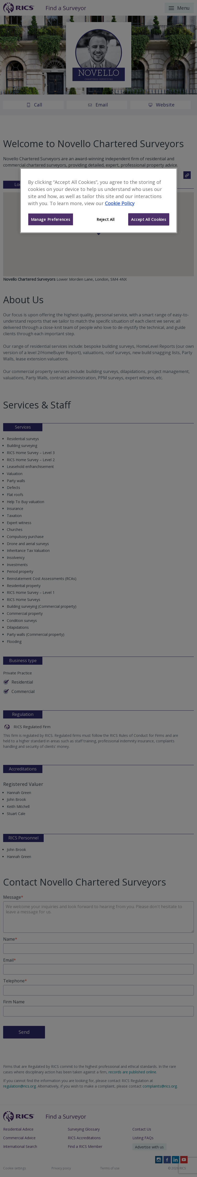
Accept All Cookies (148, 219)
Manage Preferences (50, 219)
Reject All (105, 219)
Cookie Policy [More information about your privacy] (119, 203)
